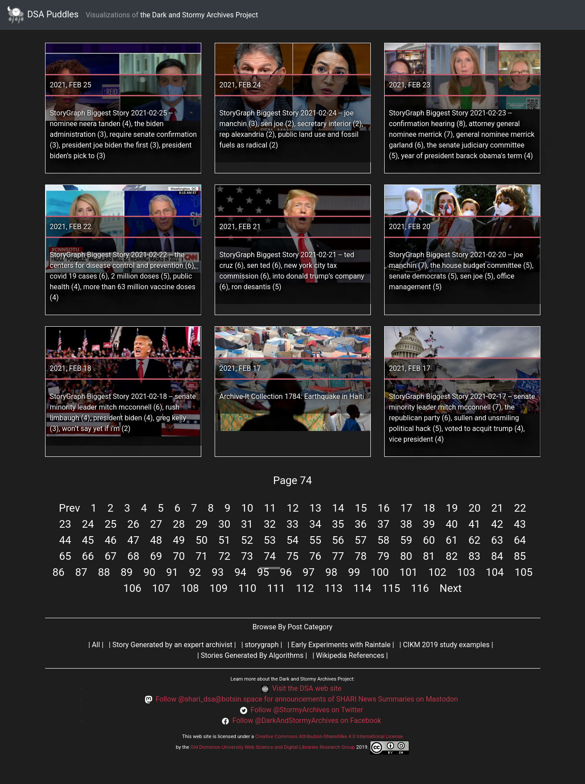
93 (218, 572)
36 (361, 524)
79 (384, 556)
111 (276, 588)
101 (408, 572)
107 (161, 588)
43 (520, 524)
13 (315, 508)
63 (497, 540)
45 (88, 540)
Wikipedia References (350, 655)
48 (156, 540)
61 (452, 540)
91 (172, 572)
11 (270, 508)
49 (179, 540)
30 (224, 524)
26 (133, 524)
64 (520, 540)
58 (384, 540)
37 (384, 524)
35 (338, 524)
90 (149, 572)
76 (315, 556)
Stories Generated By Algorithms (252, 655)
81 (429, 556)
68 (133, 556)
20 (475, 508)
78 (361, 556)
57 (361, 540)
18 (429, 508)
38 (406, 524)
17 (406, 508)
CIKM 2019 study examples (446, 644)
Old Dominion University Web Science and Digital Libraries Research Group (273, 747)
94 (240, 572)
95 (263, 572)
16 (384, 508)
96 (286, 572)
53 (270, 540)
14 (338, 508)
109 (219, 588)
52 (247, 540)
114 (362, 588)
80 (406, 556)
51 (224, 540)
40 (452, 524)
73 (247, 556)
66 (88, 556)
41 (475, 524)
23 (65, 524)
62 (475, 540)
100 (380, 572)
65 (65, 556)
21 (497, 508)
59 (406, 540)
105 (523, 572)
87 (81, 572)
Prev (69, 508)
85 (520, 556)
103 (466, 572)
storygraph (262, 644)
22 (520, 508)
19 (452, 508)
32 (270, 524)
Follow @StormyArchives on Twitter (306, 710)
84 (497, 556)
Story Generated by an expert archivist (172, 644)
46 (110, 540)
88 (104, 572)
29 (201, 524)
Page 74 (292, 480)
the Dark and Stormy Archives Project (199, 15)
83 (475, 556)
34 (315, 524)
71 (201, 556)
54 (292, 540)
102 (437, 572)
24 (88, 524)
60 (429, 540)
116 (420, 588)
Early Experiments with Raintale (340, 644)
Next (451, 588)
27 (156, 524)
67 (110, 556)
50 (201, 540)
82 (452, 556)
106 (132, 588)
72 (224, 556)
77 (338, 556)
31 (247, 524)
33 (292, 524)
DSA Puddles (43, 15)
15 (361, 508)
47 (133, 540)
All (96, 644)
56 (338, 540)
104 (495, 572)
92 (195, 572)
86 (59, 572)
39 (429, 524)
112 (305, 588)
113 (333, 588)
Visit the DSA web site (307, 688)
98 (331, 572)
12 (292, 508)
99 (354, 572)
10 (247, 508)
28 (179, 524)
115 (391, 588)
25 (110, 524)
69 (156, 556)
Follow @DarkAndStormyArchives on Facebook (306, 720)
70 (179, 556)
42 (497, 524)
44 (65, 540)
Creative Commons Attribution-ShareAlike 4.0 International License (329, 736)
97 (309, 572)
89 (126, 572)
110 (247, 588)
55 (315, 540)
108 (190, 588)
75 (292, 556)
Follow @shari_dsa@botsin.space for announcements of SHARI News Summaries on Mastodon (307, 699)
